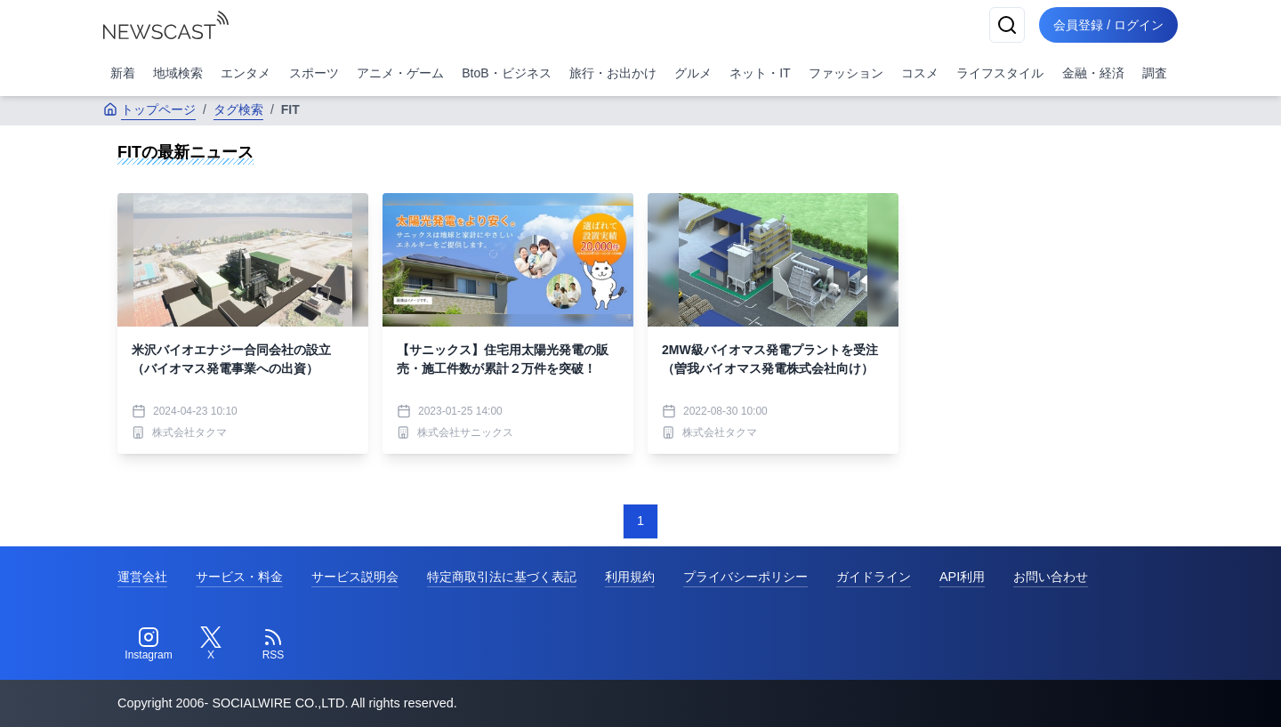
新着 (122, 73)
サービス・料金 (239, 576)
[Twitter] (211, 644)
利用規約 (630, 576)
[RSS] (273, 644)
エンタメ (245, 73)
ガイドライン (873, 576)
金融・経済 (1093, 73)
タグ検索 (238, 109)
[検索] (1007, 25)
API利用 (962, 576)
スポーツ (314, 73)
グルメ (693, 73)
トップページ (149, 109)
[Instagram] (148, 644)
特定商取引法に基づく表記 (501, 576)
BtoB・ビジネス (506, 73)
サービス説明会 (355, 576)
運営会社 (142, 576)
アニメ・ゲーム (400, 73)
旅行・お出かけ (613, 73)
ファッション (846, 73)
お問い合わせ (1050, 576)
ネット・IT (759, 73)
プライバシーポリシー (745, 576)
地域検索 (178, 73)
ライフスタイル (999, 73)
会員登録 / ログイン (1108, 25)
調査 (1154, 73)
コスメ (920, 73)
